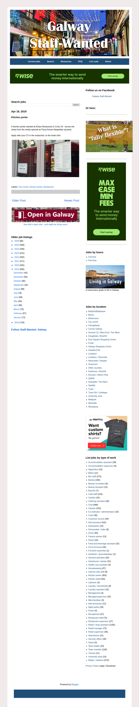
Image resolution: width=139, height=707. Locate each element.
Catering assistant (96, 501)
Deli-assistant (94, 522)
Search (50, 61)
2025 (17, 245)
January (18, 317)
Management (94, 593)
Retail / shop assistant (98, 625)
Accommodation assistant (100, 462)
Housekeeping (95, 568)
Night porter (93, 607)
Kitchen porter (36, 187)
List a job (93, 61)
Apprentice (93, 469)
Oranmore (93, 364)
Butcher (91, 491)
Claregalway (94, 325)
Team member (95, 649)
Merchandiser (94, 600)
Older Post (19, 200)
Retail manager (95, 628)
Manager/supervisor (97, 597)
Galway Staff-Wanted (102, 96)
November (19, 277)
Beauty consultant (96, 484)
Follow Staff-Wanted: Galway (29, 329)
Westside (92, 403)
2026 (17, 241)
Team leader (94, 646)
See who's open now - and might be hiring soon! (45, 224)
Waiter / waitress (96, 660)
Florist (91, 540)
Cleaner (92, 508)
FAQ (80, 61)
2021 (17, 261)
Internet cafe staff (96, 572)
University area (95, 396)
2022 (17, 257)
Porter (91, 611)
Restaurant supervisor (98, 621)
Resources (66, 61)
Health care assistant (98, 565)
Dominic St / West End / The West (104, 332)
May (16, 301)
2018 (17, 322)
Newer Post (71, 200)
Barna (91, 315)
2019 (17, 269)
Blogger (75, 684)
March (17, 309)
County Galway (95, 329)
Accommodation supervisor (100, 466)
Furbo (91, 343)
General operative (96, 558)
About (108, 61)
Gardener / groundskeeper (100, 554)
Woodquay (93, 407)
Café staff (92, 494)
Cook (90, 515)
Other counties (95, 368)
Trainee (91, 653)
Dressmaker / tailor (97, 529)
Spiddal (91, 385)
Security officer (95, 639)
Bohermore (93, 318)
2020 (17, 265)
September (19, 285)
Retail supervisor (96, 632)
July (16, 293)
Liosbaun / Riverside (97, 357)
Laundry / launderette (98, 586)
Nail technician (95, 604)
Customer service (96, 519)
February (18, 313)
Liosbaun (92, 354)
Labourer (92, 582)
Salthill (91, 378)
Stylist (91, 642)
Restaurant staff (95, 618)
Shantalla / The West (98, 382)
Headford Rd (94, 350)
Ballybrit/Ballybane (96, 311)
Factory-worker (95, 536)
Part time (92, 260)
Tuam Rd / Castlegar (97, 392)
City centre (23, 187)
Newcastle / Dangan (97, 361)
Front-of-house (95, 547)
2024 (17, 249)
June (16, 297)
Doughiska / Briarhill (97, 336)
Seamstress (93, 635)
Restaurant (49, 187)
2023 (17, 253)
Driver (91, 533)
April (16, 305)
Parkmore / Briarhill (97, 371)
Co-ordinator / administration (101, 512)
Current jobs (34, 61)
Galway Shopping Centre (99, 346)
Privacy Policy (92, 666)
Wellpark (92, 399)
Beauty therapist (95, 487)
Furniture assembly (97, 551)
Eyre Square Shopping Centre (102, 339)
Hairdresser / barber (97, 561)
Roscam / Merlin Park (98, 375)
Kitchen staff (94, 579)
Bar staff (92, 476)
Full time (92, 257)
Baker (91, 473)
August (17, 289)
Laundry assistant (96, 589)
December (19, 273)
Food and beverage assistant (101, 544)
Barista (91, 480)
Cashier (91, 498)
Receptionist (94, 614)
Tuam (91, 389)
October (18, 281)
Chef (90, 505)
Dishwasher (93, 526)
